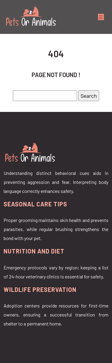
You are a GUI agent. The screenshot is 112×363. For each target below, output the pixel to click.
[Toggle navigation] (101, 17)
